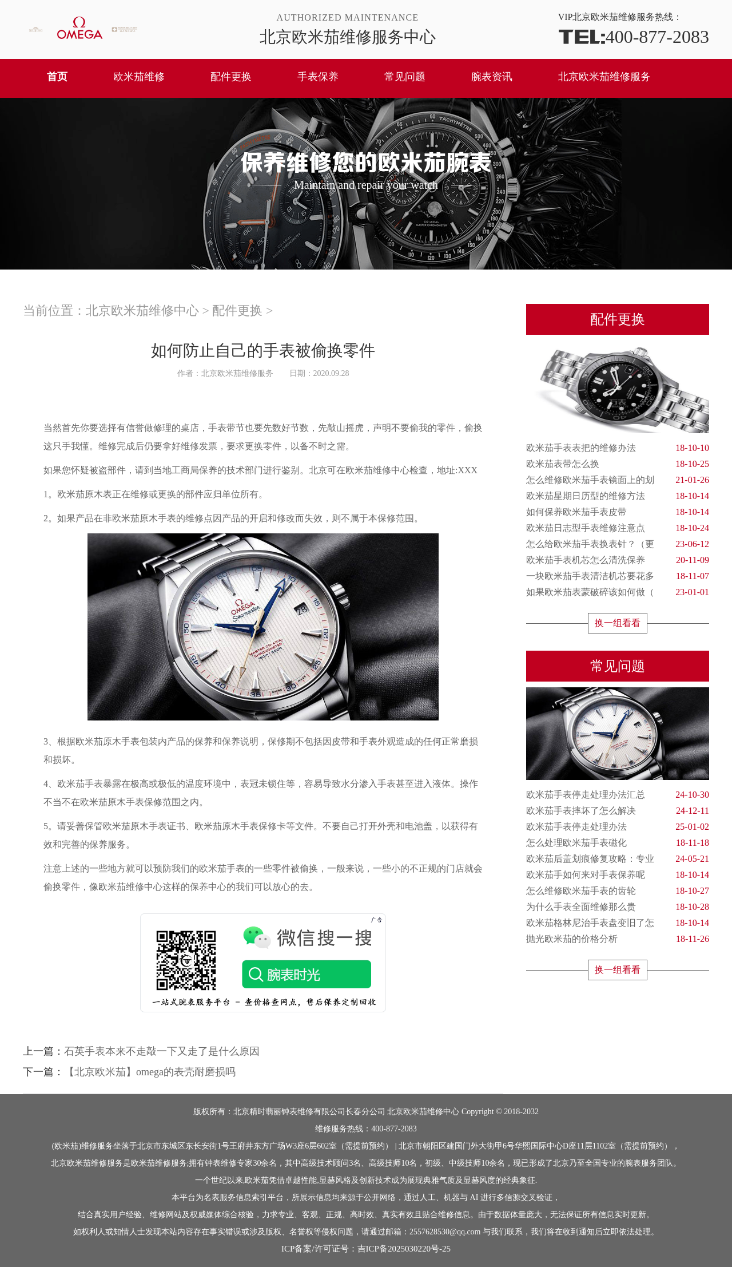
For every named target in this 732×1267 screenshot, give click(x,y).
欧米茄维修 (139, 76)
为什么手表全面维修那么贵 (617, 907)
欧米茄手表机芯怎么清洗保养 (617, 560)
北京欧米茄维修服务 (604, 76)
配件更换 (231, 76)
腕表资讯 (491, 76)
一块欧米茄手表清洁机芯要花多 (617, 576)
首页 (57, 76)
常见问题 (404, 76)
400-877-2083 (633, 36)
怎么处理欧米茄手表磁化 (617, 843)
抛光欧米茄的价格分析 (617, 939)
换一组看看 (617, 623)
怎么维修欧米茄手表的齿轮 (617, 891)
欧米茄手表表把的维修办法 (617, 448)
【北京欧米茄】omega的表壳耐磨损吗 (150, 1072)
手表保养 (318, 76)
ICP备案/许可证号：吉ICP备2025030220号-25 (366, 1248)
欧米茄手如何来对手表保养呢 (617, 875)
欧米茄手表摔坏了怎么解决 (617, 811)
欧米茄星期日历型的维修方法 (617, 496)
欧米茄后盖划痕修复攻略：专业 (617, 859)
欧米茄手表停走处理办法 (617, 827)
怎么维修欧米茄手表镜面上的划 (617, 480)
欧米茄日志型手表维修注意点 (617, 528)
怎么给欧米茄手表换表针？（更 (617, 544)
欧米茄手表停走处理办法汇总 (617, 795)
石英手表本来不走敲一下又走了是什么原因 (162, 1051)
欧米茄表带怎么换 (617, 464)
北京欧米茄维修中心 (142, 310)
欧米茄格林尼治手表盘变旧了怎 (617, 923)
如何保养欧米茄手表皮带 (617, 512)
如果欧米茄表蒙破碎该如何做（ (617, 592)
